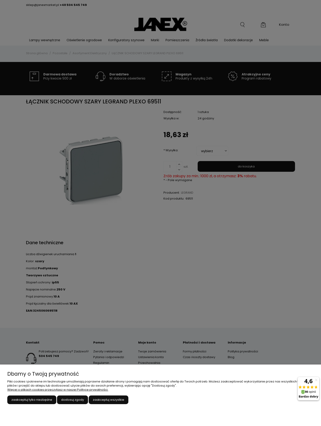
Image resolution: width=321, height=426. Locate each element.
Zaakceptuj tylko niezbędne (31, 400)
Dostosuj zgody (72, 400)
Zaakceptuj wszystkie (108, 400)
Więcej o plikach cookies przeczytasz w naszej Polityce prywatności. (57, 390)
